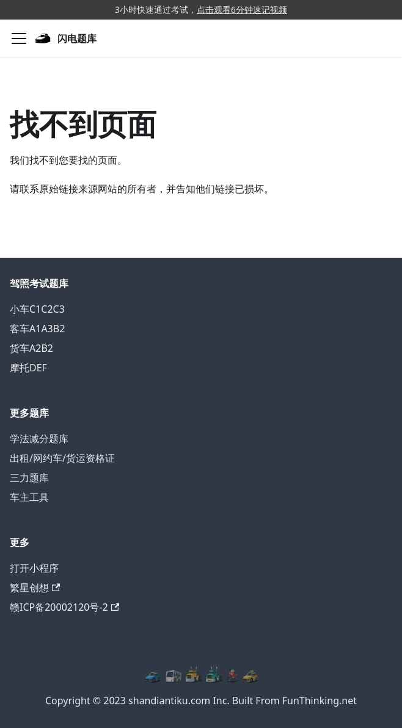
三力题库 (29, 477)
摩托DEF (28, 367)
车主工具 (29, 497)
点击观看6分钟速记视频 (242, 9)
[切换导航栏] (19, 38)
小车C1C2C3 (37, 309)
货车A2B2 (31, 348)
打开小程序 (34, 568)
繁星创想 (35, 587)
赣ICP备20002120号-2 (64, 607)
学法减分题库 (39, 438)
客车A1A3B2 (37, 328)
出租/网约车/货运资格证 (62, 458)
